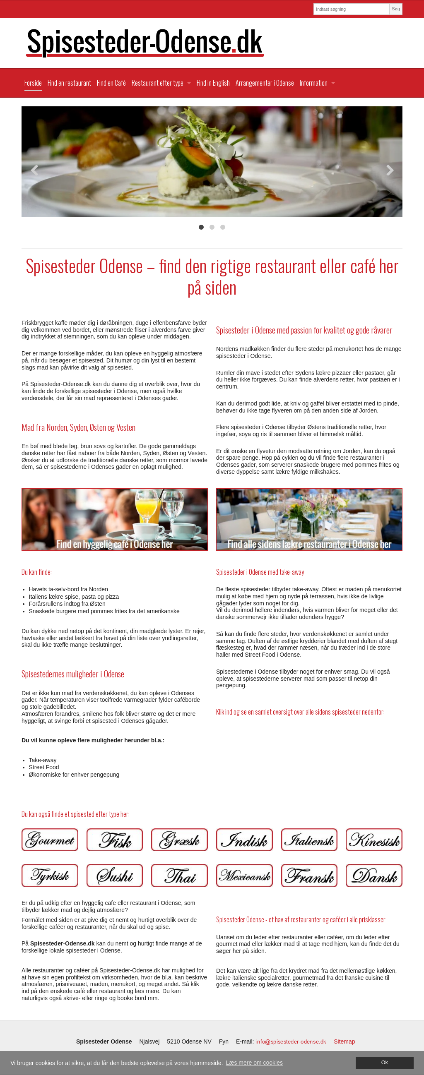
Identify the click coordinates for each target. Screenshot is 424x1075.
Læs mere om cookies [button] (254, 1062)
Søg (396, 8)
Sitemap (344, 1041)
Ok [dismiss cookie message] (384, 1062)
